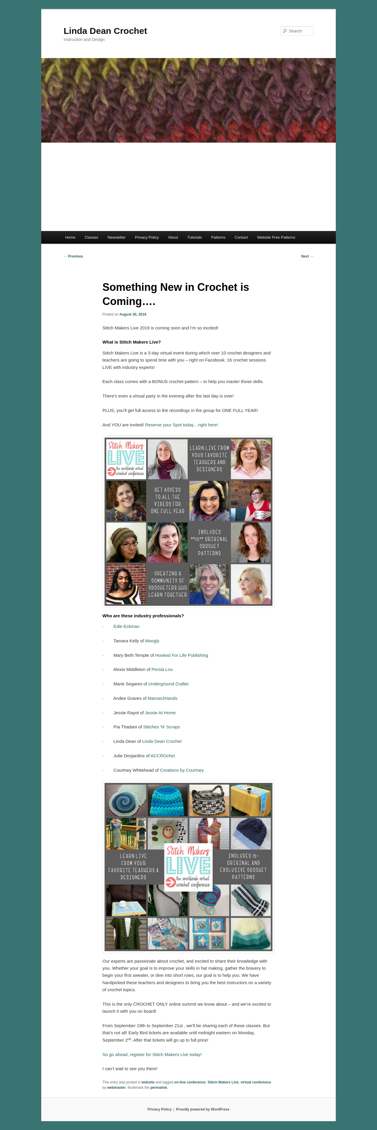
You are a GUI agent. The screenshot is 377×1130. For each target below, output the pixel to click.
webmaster (116, 1088)
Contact (241, 237)
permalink (159, 1088)
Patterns (218, 237)
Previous (73, 256)
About (173, 237)
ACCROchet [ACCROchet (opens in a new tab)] (163, 755)
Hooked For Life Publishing (181, 655)
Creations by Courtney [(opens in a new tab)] (181, 770)
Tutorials (194, 237)
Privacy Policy (147, 237)
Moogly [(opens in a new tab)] (151, 640)
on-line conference (190, 1082)
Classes (91, 237)
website (148, 1082)
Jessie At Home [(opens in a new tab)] (160, 712)
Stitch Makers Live (223, 1082)
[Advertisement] (188, 187)
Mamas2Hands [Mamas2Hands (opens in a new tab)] (162, 698)
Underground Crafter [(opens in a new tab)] (168, 683)
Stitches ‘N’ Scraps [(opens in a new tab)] (161, 726)
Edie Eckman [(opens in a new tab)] (126, 626)
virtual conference (256, 1082)
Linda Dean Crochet (105, 31)
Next (307, 256)
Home (70, 237)
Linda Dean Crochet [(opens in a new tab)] (161, 741)
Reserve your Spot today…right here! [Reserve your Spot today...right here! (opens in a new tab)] (181, 424)
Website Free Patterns (276, 237)
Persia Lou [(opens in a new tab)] (161, 669)
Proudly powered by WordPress (202, 1109)
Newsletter (116, 237)
